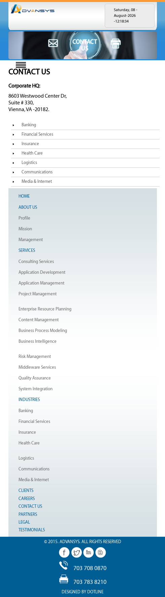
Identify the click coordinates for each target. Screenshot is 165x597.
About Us (28, 207)
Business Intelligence (38, 341)
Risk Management (35, 356)
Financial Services (37, 134)
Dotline (95, 592)
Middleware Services (37, 367)
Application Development (42, 272)
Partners (28, 514)
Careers (27, 498)
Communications (37, 172)
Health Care (32, 153)
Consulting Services (36, 261)
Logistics (29, 162)
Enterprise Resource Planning (45, 309)
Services (27, 250)
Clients (26, 490)
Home (24, 196)
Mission (25, 229)
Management (31, 239)
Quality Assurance (35, 378)
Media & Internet (37, 181)
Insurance (30, 143)
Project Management (38, 294)
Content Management (39, 320)
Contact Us (30, 506)
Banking (29, 125)
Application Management (41, 283)
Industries (29, 399)
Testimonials (32, 530)
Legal (24, 522)
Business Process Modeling (43, 330)
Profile (24, 218)
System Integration (36, 389)
